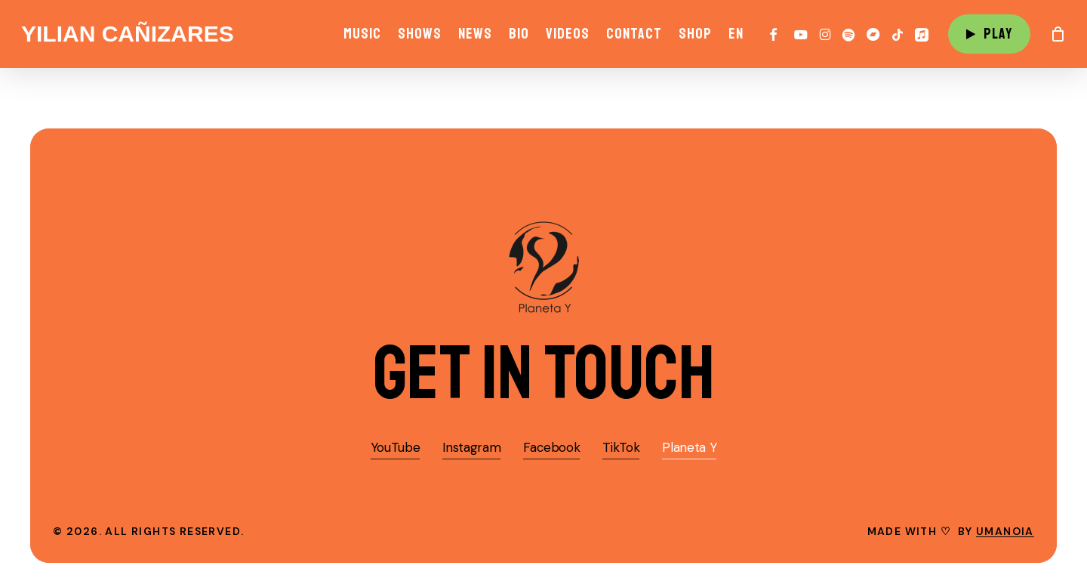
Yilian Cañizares (127, 34)
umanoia (1005, 531)
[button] (544, 374)
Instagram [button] (471, 447)
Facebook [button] (551, 447)
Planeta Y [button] (689, 447)
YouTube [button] (395, 447)
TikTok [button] (620, 447)
